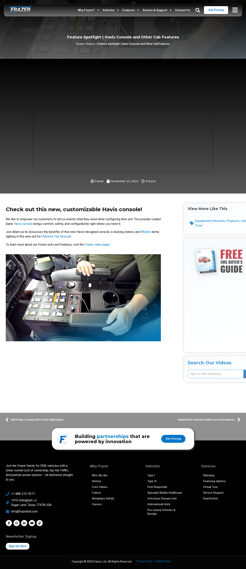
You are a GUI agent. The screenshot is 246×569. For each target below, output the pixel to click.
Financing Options (214, 481)
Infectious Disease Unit (162, 498)
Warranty (208, 475)
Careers (97, 504)
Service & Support (157, 10)
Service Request (213, 492)
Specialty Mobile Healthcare (164, 492)
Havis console (23, 224)
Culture (96, 492)
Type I (151, 475)
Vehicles (111, 10)
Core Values (99, 487)
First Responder (157, 487)
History (96, 481)
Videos (90, 43)
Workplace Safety (103, 498)
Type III (151, 481)
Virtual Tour (210, 487)
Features (131, 10)
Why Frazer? (89, 10)
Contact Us (182, 10)
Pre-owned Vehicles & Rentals (161, 512)
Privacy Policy (144, 561)
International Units (158, 504)
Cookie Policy (163, 561)
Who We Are (100, 475)
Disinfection (210, 498)
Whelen (146, 232)
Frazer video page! (97, 244)
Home (80, 43)
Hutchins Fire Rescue (56, 236)
